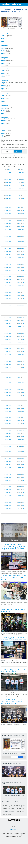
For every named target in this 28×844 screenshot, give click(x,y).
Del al (7, 169)
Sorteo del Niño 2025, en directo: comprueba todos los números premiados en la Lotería (12, 702)
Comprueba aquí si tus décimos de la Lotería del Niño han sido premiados (13, 638)
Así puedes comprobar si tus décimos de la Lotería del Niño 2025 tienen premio (13, 577)
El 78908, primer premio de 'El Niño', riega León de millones (13, 670)
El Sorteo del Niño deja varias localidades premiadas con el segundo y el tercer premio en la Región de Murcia (14, 547)
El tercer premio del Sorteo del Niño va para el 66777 (14, 610)
